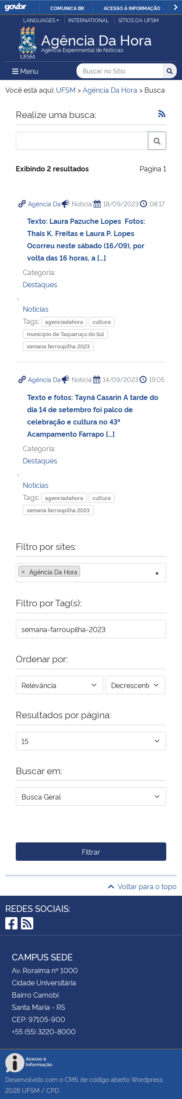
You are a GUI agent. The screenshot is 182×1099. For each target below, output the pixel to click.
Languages (39, 20)
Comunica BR (67, 7)
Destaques (40, 284)
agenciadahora (64, 321)
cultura (101, 321)
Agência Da (44, 203)
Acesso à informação (132, 7)
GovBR (15, 7)
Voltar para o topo (142, 886)
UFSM (30, 1090)
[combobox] (91, 572)
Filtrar (91, 851)
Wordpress (147, 1079)
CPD (52, 1090)
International (88, 20)
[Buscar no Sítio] (119, 71)
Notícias (36, 308)
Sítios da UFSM (138, 20)
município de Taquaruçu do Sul (65, 333)
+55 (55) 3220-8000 (44, 1031)
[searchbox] (85, 572)
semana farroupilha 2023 (58, 346)
